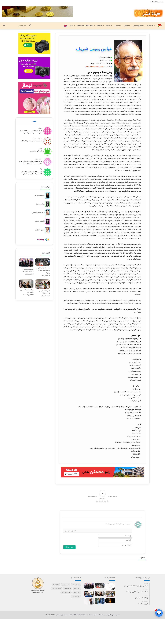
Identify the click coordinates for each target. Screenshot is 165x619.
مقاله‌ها (99, 26)
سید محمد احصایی (38, 212)
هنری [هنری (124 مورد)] (77, 592)
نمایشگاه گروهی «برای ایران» (44, 291)
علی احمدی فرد (37, 138)
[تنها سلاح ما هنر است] (89, 601)
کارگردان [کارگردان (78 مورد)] (76, 596)
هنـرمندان (150, 26)
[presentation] (78, 538)
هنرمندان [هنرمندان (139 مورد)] (56, 589)
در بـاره (71, 26)
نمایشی (126, 26)
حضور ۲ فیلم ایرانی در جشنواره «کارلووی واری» (43, 269)
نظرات (34, 121)
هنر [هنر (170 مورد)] (77, 589)
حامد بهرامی (38, 158)
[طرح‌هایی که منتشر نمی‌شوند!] (89, 594)
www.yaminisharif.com (94, 66)
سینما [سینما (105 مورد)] (65, 585)
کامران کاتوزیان (40, 229)
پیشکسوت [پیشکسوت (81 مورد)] (66, 592)
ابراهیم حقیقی (40, 220)
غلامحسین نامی (39, 194)
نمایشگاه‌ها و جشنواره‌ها (85, 26)
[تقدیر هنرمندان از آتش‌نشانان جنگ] (26, 262)
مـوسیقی (117, 26)
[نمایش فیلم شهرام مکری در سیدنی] (110, 600)
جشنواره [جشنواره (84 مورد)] (76, 585)
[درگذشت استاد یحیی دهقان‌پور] (26, 283)
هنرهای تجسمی (138, 26)
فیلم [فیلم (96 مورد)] (56, 585)
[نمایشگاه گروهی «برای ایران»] (42, 283)
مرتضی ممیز (40, 203)
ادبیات (108, 26)
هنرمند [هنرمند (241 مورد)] (67, 589)
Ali (41, 169)
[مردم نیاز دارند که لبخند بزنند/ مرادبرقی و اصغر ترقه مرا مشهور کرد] (100, 601)
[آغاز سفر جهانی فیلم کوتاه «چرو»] (110, 586)
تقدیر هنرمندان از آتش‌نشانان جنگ (27, 269)
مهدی (40, 128)
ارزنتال (40, 148)
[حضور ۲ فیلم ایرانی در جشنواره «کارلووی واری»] (42, 261)
